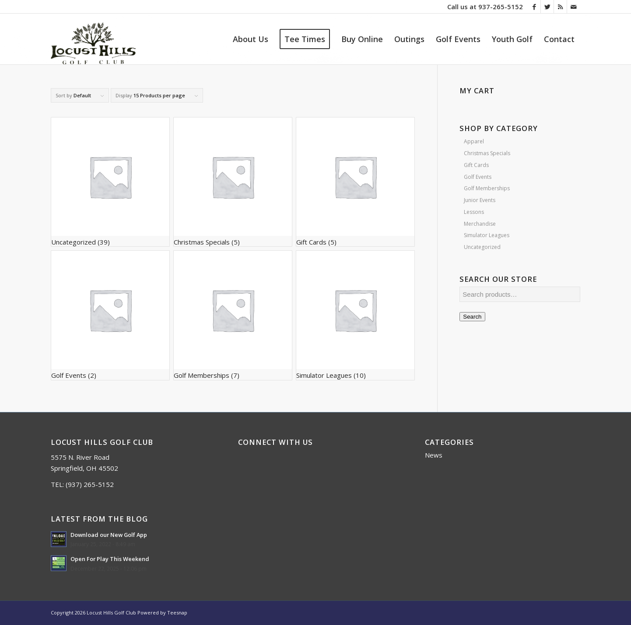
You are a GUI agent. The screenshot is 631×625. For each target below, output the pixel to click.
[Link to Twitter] (547, 6)
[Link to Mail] (573, 6)
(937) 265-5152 (90, 484)
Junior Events (479, 200)
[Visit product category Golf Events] (110, 315)
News (433, 455)
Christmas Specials (487, 153)
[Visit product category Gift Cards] (355, 181)
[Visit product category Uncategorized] (110, 181)
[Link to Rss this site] (560, 6)
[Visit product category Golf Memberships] (233, 315)
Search (472, 316)
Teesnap (177, 612)
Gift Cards (476, 165)
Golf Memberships (487, 188)
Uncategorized (482, 247)
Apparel (474, 141)
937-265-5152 (500, 6)
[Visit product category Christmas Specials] (233, 181)
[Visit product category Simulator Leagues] (355, 315)
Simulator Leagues (486, 235)
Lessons (474, 212)
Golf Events (477, 177)
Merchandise (480, 223)
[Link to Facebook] (534, 6)
